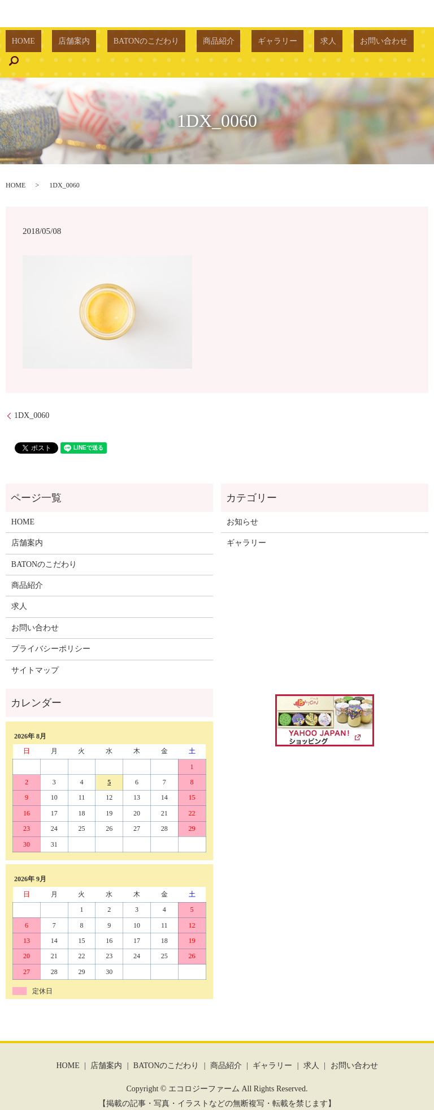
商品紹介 (212, 44)
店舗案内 (92, 44)
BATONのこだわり (152, 44)
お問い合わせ (340, 44)
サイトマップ (35, 652)
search (383, 43)
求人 (297, 44)
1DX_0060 (31, 398)
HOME (54, 44)
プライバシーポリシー (50, 631)
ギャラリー (259, 44)
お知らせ (242, 504)
